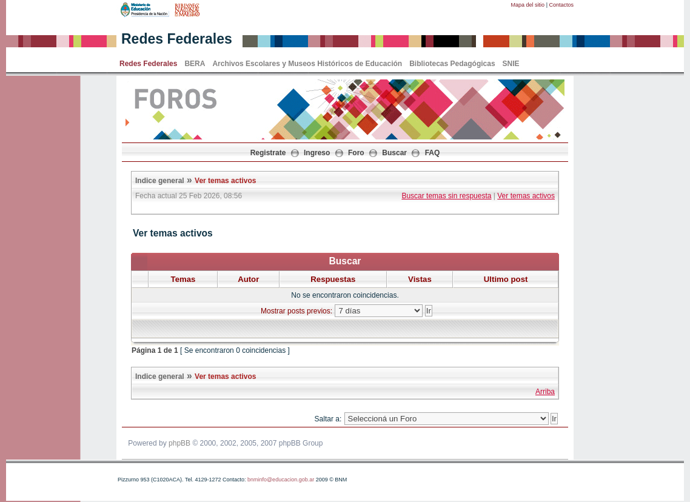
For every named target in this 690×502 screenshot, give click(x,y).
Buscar (394, 153)
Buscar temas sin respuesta (446, 196)
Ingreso (317, 153)
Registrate (268, 153)
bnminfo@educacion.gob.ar (280, 480)
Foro (356, 153)
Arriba (545, 391)
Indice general (159, 180)
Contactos (561, 5)
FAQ (432, 153)
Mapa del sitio (528, 5)
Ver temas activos (225, 180)
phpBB (179, 443)
